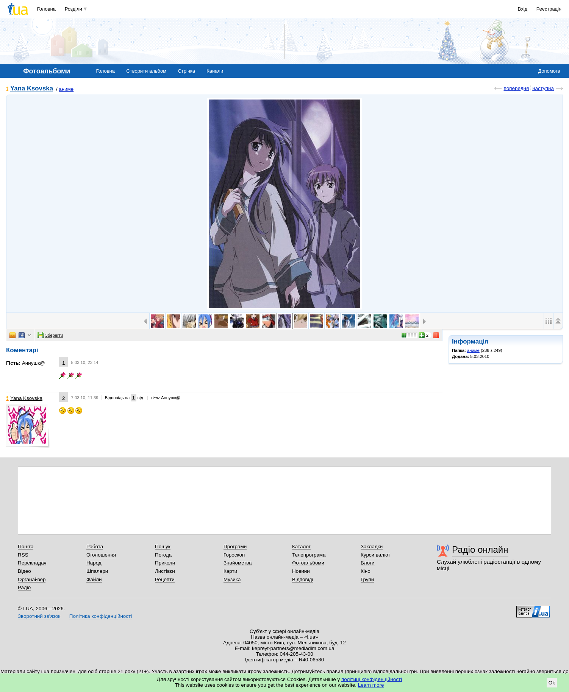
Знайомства (238, 563)
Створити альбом (146, 71)
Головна (46, 9)
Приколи (165, 563)
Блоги (368, 563)
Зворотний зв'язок (39, 616)
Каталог (301, 546)
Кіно (365, 571)
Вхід (523, 9)
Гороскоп (234, 555)
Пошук (162, 546)
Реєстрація (548, 9)
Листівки (165, 571)
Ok (552, 683)
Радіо (24, 587)
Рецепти (165, 579)
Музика (232, 579)
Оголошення (101, 555)
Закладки (372, 546)
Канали (214, 71)
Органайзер (31, 579)
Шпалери (97, 571)
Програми (235, 546)
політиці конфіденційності (371, 679)
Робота (94, 546)
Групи (367, 579)
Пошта (25, 546)
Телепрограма (309, 555)
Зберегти (50, 335)
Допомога (549, 71)
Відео (24, 571)
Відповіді (302, 579)
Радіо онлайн (480, 549)
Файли (94, 579)
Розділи (73, 9)
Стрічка (186, 71)
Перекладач (32, 563)
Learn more (371, 685)
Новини (301, 571)
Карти (230, 571)
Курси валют (375, 555)
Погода (163, 555)
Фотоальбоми (308, 563)
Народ (94, 563)
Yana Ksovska (31, 89)
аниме (66, 89)
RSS (23, 555)
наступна (543, 88)
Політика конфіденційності (100, 616)
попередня (516, 88)
